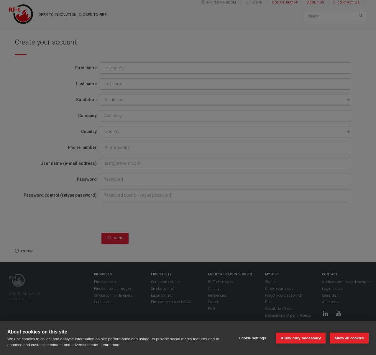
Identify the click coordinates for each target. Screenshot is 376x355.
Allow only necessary (301, 338)
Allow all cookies (349, 338)
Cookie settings (252, 338)
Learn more (111, 345)
